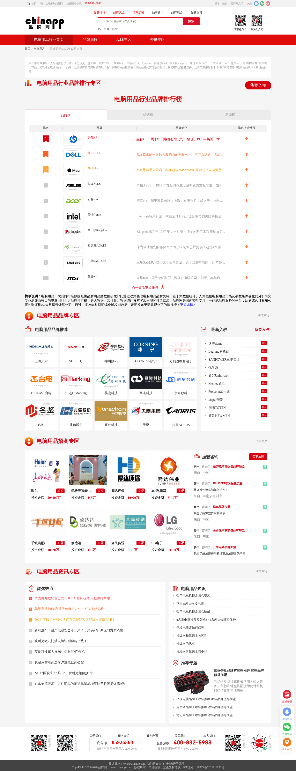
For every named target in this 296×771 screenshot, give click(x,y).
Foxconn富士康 (219, 391)
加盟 (60, 490)
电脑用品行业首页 (49, 40)
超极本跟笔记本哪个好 (191, 651)
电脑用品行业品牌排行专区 (69, 83)
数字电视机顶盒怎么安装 (193, 595)
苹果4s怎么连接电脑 (190, 603)
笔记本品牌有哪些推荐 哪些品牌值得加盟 (204, 715)
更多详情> (187, 305)
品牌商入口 (237, 3)
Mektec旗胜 (216, 383)
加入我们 (209, 735)
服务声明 (152, 735)
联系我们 (180, 735)
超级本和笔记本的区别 (191, 635)
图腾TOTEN (217, 407)
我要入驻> (262, 330)
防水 (115, 29)
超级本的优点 (185, 643)
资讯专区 (157, 40)
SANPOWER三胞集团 (224, 359)
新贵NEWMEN (219, 415)
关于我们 (95, 735)
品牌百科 (196, 12)
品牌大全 (119, 12)
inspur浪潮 (215, 399)
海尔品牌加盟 (221, 506)
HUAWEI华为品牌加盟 (227, 483)
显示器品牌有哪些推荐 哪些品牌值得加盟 (204, 707)
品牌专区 (123, 40)
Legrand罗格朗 (218, 351)
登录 (217, 3)
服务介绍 (124, 735)
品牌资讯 (157, 12)
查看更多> (264, 315)
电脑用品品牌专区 (58, 316)
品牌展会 (177, 12)
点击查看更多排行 (148, 287)
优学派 (213, 367)
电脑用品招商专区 (58, 441)
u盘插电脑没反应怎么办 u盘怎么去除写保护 (206, 619)
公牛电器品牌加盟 (224, 547)
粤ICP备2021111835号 (210, 767)
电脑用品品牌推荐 (51, 329)
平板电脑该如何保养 (190, 627)
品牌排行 (99, 12)
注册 (224, 3)
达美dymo (215, 343)
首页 (31, 3)
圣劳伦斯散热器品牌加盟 (229, 466)
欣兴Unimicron (218, 375)
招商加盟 (138, 12)
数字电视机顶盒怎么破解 (193, 611)
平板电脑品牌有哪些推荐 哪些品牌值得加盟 (206, 699)
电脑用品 (39, 48)
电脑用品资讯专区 (58, 572)
